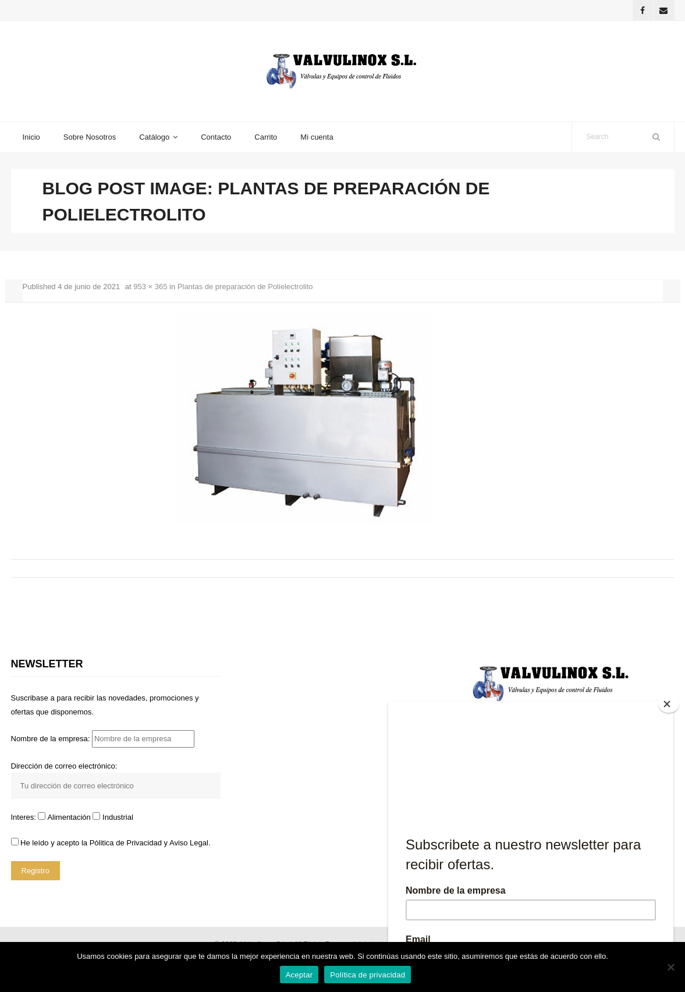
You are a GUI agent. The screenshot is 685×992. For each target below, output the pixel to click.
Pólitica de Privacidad (126, 842)
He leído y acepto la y (111, 842)
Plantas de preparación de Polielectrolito (245, 286)
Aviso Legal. (190, 842)
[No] (670, 967)
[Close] (668, 704)
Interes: (24, 817)
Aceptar (299, 974)
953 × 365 (150, 286)
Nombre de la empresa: (102, 738)
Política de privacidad (367, 974)
